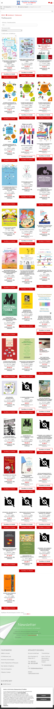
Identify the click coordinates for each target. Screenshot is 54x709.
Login (3, 8)
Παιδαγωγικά (18, 15)
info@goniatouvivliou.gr (37, 668)
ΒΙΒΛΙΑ (3, 15)
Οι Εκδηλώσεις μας (6, 656)
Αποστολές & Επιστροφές (7, 659)
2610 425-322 (47, 665)
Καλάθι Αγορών (6, 684)
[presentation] (27, 640)
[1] (27, 614)
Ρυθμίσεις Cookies (5, 672)
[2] (29, 614)
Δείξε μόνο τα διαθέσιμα (8, 33)
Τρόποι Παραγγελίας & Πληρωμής (9, 662)
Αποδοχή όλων (43, 699)
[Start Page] (27, 3)
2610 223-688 (34, 663)
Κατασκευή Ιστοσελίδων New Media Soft (27, 707)
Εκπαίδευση (10, 15)
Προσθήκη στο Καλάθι (9, 74)
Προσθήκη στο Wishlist (9, 77)
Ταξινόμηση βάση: (5, 28)
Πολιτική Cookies (22, 692)
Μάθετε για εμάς (5, 653)
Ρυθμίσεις (5, 705)
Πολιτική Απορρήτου (6, 669)
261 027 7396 (10, 6)
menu (2, 3)
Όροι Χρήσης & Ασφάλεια (7, 666)
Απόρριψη (43, 695)
